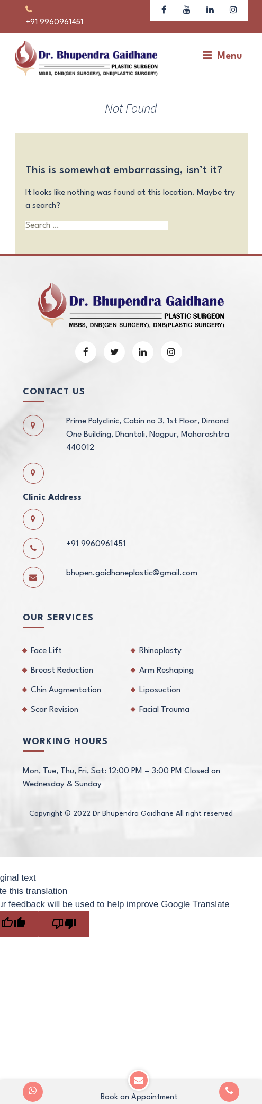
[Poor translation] (64, 912)
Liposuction (159, 678)
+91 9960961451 (66, 10)
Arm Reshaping (166, 659)
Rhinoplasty (160, 639)
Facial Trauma (164, 698)
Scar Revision (54, 698)
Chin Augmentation (66, 678)
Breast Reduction (62, 659)
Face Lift (46, 639)
